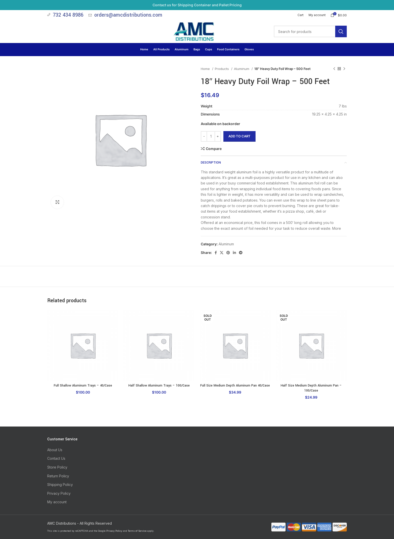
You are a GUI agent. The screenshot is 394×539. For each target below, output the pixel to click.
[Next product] (344, 68)
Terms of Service (137, 530)
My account (57, 502)
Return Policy (58, 476)
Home (206, 69)
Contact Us (56, 458)
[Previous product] (334, 68)
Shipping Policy (60, 484)
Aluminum (242, 69)
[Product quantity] (211, 136)
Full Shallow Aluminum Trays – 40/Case (83, 385)
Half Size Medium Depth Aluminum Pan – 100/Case (311, 388)
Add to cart (239, 136)
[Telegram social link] (240, 252)
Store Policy (57, 467)
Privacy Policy (59, 493)
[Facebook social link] (215, 252)
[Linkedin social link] (234, 252)
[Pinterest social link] (228, 252)
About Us (54, 450)
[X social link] (221, 252)
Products (222, 69)
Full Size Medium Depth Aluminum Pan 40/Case (235, 385)
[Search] (310, 31)
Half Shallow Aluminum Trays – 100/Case (159, 385)
